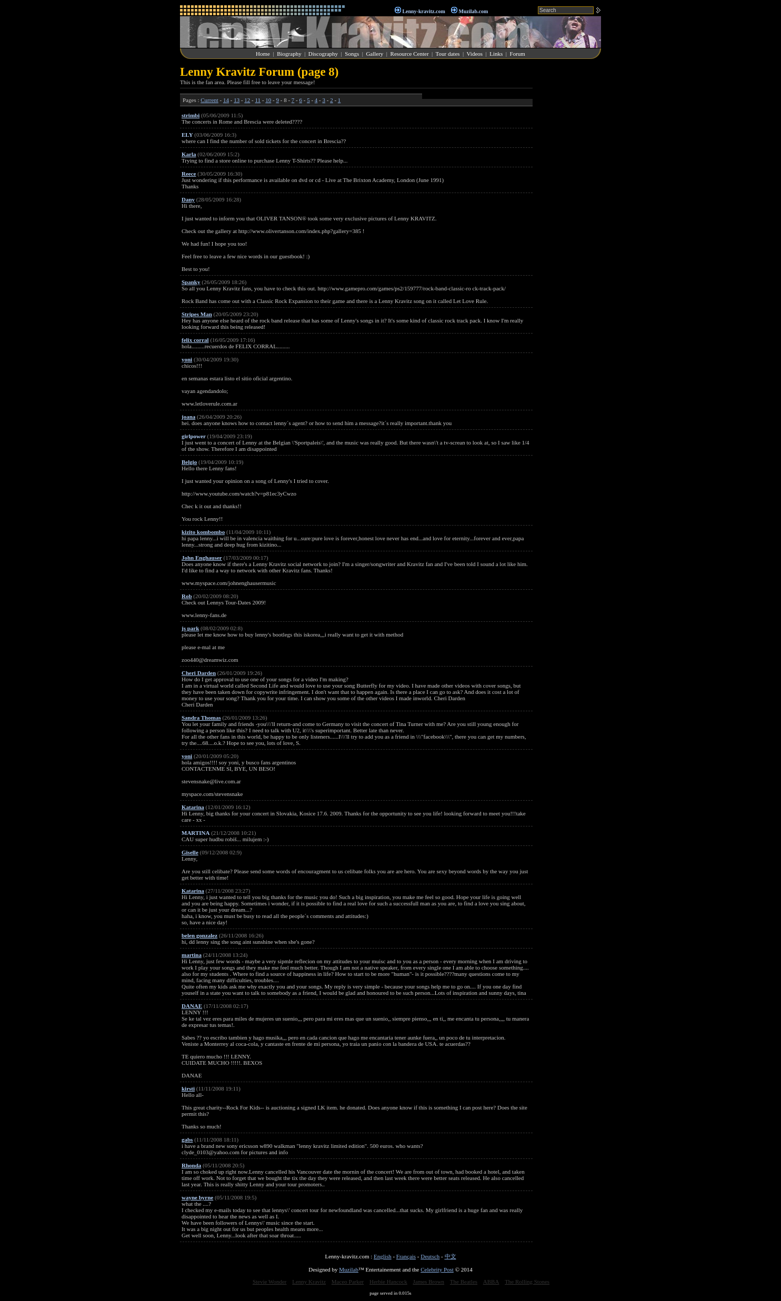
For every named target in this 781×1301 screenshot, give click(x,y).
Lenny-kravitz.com (423, 11)
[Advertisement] (569, 223)
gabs (187, 1139)
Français (406, 1256)
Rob (187, 596)
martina (192, 955)
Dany (188, 199)
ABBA (491, 1281)
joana (188, 417)
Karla (189, 154)
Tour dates (448, 54)
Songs (352, 54)
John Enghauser (202, 557)
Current (209, 100)
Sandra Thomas (201, 717)
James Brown (429, 1281)
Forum (517, 54)
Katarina (193, 807)
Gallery (374, 54)
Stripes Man (197, 314)
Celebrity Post (437, 1269)
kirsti (188, 1088)
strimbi (190, 115)
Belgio (189, 462)
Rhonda (191, 1165)
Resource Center (409, 54)
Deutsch (429, 1256)
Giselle (190, 852)
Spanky (191, 282)
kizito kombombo (203, 532)
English (383, 1256)
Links (496, 54)
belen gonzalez (199, 935)
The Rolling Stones (527, 1281)
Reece (189, 173)
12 (247, 100)
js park (190, 628)
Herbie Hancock (388, 1281)
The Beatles (463, 1281)
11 (258, 100)
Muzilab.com (473, 11)
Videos (475, 54)
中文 (450, 1256)
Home (263, 54)
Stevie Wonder (270, 1281)
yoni (187, 359)
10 (268, 100)
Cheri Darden (199, 673)
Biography (289, 54)
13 (236, 100)
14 (226, 100)
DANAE (192, 1006)
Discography (323, 54)
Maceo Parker (348, 1281)
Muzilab (348, 1269)
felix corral (195, 340)
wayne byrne (197, 1197)
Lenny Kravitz (309, 1281)
